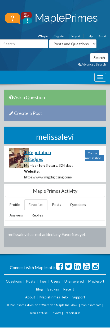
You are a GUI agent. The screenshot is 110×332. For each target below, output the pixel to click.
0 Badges (33, 159)
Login (43, 36)
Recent (68, 289)
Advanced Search (92, 64)
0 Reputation (37, 152)
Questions (78, 204)
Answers (16, 215)
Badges (53, 289)
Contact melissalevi (93, 155)
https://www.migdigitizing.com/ (48, 177)
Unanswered (74, 281)
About (102, 36)
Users (55, 281)
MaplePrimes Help (53, 297)
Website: (31, 171)
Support (75, 36)
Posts (56, 204)
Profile (15, 204)
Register (59, 36)
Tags (43, 281)
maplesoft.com (91, 305)
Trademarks (72, 313)
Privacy (56, 313)
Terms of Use (38, 313)
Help (89, 36)
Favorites (36, 204)
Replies (37, 215)
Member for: (34, 165)
